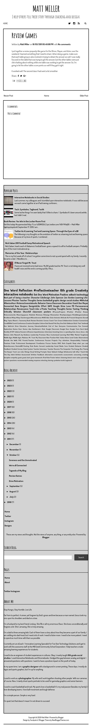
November (14, 449)
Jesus (78, 332)
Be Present (71, 318)
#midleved (7, 318)
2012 (9, 433)
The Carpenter (65, 349)
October (13, 455)
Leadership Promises (38, 335)
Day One (60, 323)
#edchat (32, 315)
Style (25, 349)
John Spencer (57, 297)
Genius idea (27, 329)
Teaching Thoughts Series (60, 309)
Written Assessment (22, 355)
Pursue (48, 343)
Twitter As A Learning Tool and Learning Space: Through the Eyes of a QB (46, 231)
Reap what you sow (80, 343)
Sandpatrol (34, 720)
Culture (42, 323)
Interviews (48, 332)
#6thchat (84, 300)
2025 (9, 380)
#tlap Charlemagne (23, 318)
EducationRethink (41, 326)
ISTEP (12, 332)
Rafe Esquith (67, 343)
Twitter (8, 516)
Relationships (10, 309)
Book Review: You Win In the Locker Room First (24, 221)
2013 (9, 428)
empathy (14, 357)
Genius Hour (17, 329)
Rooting (26, 346)
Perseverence (81, 306)
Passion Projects (51, 340)
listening (64, 357)
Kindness (27, 335)
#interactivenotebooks (26, 303)
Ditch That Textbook (80, 323)
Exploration (8, 329)
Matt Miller (46, 8)
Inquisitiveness (39, 332)
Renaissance (22, 309)
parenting (84, 357)
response (37, 360)
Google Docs (64, 329)
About (7, 582)
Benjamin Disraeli (82, 318)
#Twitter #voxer (81, 312)
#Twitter (70, 312)
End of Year (53, 326)
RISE (59, 343)
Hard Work (84, 329)
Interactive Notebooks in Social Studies (31, 197)
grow (32, 357)
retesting (44, 360)
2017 (9, 407)
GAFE (50, 306)
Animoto (57, 318)
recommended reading (25, 360)
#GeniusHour (10, 303)
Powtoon (7, 343)
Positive (64, 294)
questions (13, 360)
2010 (9, 502)
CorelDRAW (8, 323)
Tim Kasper (8, 352)
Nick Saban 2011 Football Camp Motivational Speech (27, 243)
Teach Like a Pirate (38, 309)
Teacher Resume (53, 349)
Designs (8, 525)
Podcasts (84, 340)
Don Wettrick (9, 326)
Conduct (76, 320)
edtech (72, 294)
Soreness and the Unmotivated (23, 460)
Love (68, 306)
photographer (25, 678)
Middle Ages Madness (20, 338)
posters (6, 360)
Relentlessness (9, 346)
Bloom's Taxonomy (19, 320)
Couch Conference (19, 323)
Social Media (58, 346)
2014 (9, 423)
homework (38, 357)
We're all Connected (18, 465)
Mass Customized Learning (56, 335)
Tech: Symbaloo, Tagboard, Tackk (29, 209)
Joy (21, 335)
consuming (77, 355)
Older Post (84, 95)
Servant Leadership (46, 346)
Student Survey (17, 349)
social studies (73, 300)
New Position (51, 338)
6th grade (67, 290)
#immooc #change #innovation (47, 315)
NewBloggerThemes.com (60, 720)
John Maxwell (15, 335)
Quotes (54, 343)
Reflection (25, 290)
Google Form (74, 329)
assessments (68, 355)
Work (13, 355)
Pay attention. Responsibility (69, 340)
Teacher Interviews (40, 349)
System (30, 349)
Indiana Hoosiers (21, 332)
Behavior (42, 303)
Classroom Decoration (62, 303)
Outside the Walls (10, 340)
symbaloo (56, 360)
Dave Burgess (21, 306)
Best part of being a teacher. (17, 297)
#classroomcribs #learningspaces (16, 315)
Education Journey (27, 326)
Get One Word (41, 294)
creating (85, 355)
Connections (83, 320)
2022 (9, 391)
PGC (19, 340)
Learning (79, 297)
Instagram (9, 521)
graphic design (59, 300)
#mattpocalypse (66, 315)
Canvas (46, 320)
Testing (76, 309)
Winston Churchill (22, 311)
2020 (9, 402)
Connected (9, 306)
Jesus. (82, 332)
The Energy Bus (76, 349)
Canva (49, 303)
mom (74, 357)
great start (26, 357)
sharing (50, 360)
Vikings (27, 352)
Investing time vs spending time (64, 332)
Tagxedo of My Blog (17, 470)
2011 (9, 439)
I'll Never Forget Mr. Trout (25, 263)
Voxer (49, 352)
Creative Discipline (32, 323)
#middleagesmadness (80, 315)
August (13, 491)
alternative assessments (54, 355)
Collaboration (67, 320)
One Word (11, 290)
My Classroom (41, 338)
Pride (13, 343)
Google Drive (59, 306)
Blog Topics (8, 320)
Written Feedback (37, 355)
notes (79, 357)
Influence (30, 332)
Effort (43, 306)
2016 (9, 412)
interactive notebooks (18, 294)
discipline (7, 357)
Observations (83, 338)
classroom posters (42, 311)
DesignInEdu (34, 306)
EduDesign (45, 297)
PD (73, 306)
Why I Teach (80, 352)
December (14, 444)
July (12, 497)
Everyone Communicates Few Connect (73, 326)
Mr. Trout (32, 338)
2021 (9, 396)
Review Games (24, 35)
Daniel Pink (53, 323)
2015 (9, 417)
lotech (69, 357)
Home (5, 23)
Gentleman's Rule (38, 329)
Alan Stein (50, 318)
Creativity (81, 290)
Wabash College (57, 352)
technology (82, 294)
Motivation (54, 294)
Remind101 (19, 346)
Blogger (45, 537)
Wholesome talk (69, 352)
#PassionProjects (59, 312)
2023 (9, 385)
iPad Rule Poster (49, 357)
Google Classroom (52, 329)
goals (20, 357)
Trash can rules (18, 352)
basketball (47, 300)
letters (58, 357)
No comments (64, 44)
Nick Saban (60, 338)
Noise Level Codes (71, 338)
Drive (17, 326)
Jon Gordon (69, 297)
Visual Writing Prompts (38, 352)
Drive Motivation (16, 481)
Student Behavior (75, 346)
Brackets (40, 320)
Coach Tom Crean (55, 320)
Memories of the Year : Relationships (21, 253)
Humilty (7, 332)
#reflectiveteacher (46, 290)
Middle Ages (8, 338)
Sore (66, 346)
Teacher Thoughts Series (31, 300)
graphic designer (30, 666)
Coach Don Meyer (80, 303)
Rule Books (34, 346)
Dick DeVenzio (68, 323)
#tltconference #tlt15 (38, 318)
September (15, 486)
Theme (85, 349)
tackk (63, 360)
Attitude (63, 318)
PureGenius (40, 343)
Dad (46, 323)
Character (35, 297)
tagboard (68, 360)
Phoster (15, 300)
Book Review (31, 320)
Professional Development (25, 343)
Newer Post (8, 95)
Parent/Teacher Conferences (33, 340)
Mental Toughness (81, 335)
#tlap (14, 318)
